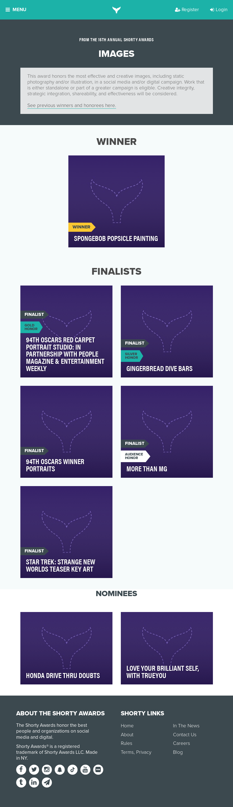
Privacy (143, 752)
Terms (127, 752)
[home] (116, 9)
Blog (178, 752)
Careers (181, 743)
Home (127, 726)
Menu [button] (16, 10)
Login (218, 10)
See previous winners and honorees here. (71, 105)
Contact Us (184, 735)
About (127, 735)
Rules (126, 743)
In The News (186, 726)
